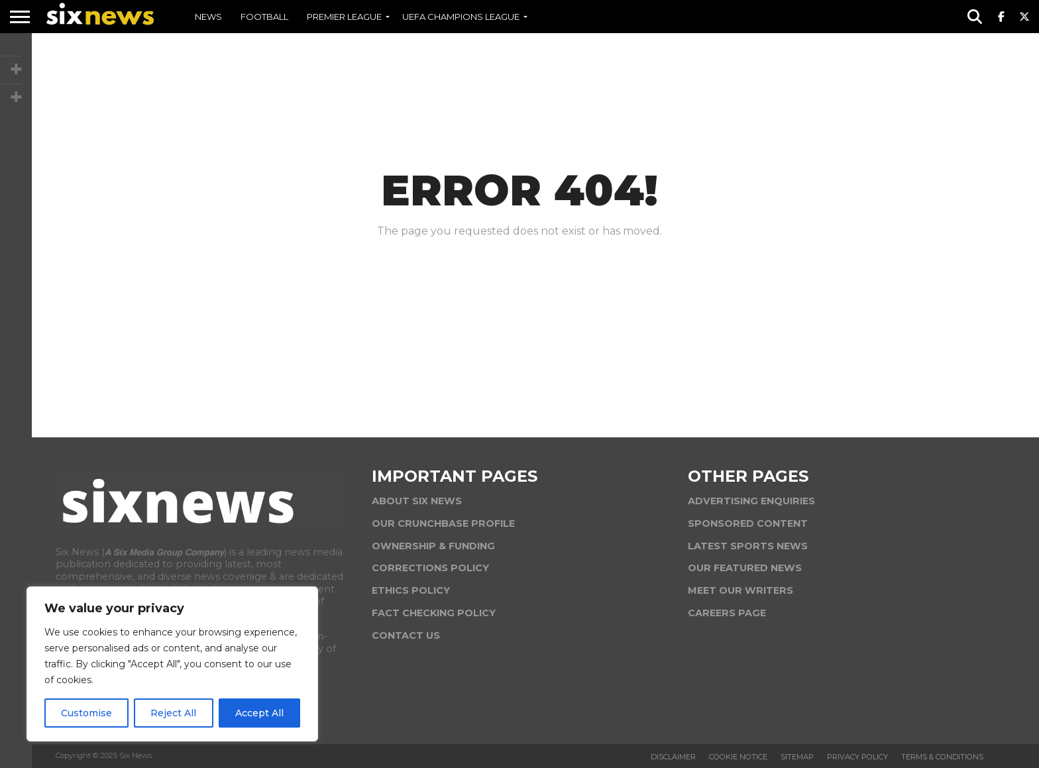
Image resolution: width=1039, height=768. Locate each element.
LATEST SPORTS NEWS (748, 546)
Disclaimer (673, 756)
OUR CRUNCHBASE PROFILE (443, 523)
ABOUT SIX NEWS (417, 501)
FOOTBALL (264, 16)
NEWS (208, 16)
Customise (86, 713)
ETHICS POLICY (411, 590)
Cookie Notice (738, 756)
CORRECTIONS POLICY (430, 568)
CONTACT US (406, 635)
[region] (172, 663)
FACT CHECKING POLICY (434, 613)
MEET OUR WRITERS (740, 590)
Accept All (259, 713)
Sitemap (797, 756)
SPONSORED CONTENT (748, 523)
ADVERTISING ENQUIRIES (751, 501)
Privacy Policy (857, 756)
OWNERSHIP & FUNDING (433, 546)
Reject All (173, 713)
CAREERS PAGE (727, 613)
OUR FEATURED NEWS (745, 568)
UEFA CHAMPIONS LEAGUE (461, 16)
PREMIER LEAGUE (344, 16)
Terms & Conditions (942, 756)
